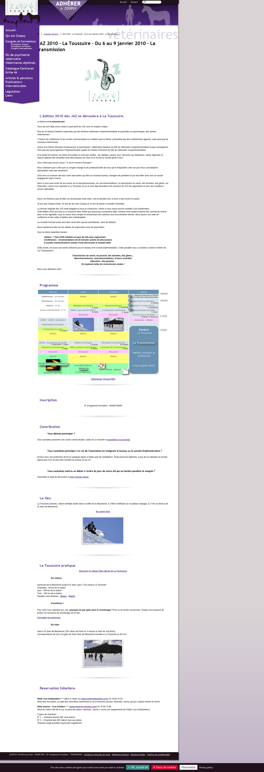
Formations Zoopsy (19, 44)
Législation (12, 91)
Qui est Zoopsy (15, 36)
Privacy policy (206, 767)
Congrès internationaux (21, 48)
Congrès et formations (20, 41)
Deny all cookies (164, 767)
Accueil (123, 2)
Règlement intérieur (120, 755)
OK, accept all (138, 767)
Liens (8, 95)
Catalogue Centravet (19, 68)
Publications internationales (15, 84)
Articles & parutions (19, 78)
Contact (134, 2)
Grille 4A (11, 72)
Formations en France (21, 46)
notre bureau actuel (79, 477)
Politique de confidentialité (158, 755)
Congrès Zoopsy (51, 34)
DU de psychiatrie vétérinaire (17, 57)
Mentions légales (138, 755)
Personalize (188, 767)
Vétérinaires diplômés (20, 63)
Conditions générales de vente (97, 755)
